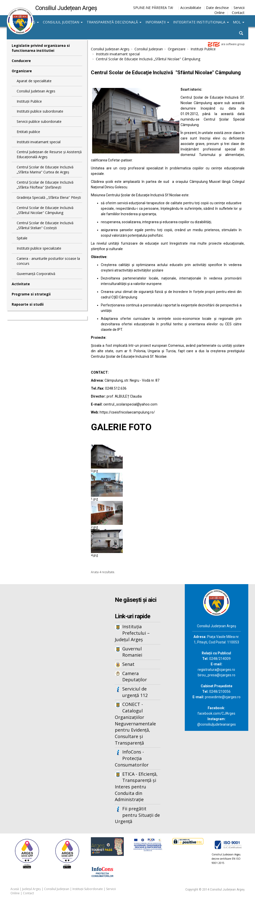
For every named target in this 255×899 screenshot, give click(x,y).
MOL (238, 22)
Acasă (14, 889)
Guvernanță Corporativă (36, 273)
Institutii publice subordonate (40, 111)
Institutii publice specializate (39, 248)
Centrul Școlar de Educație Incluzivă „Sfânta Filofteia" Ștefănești (45, 185)
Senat (128, 664)
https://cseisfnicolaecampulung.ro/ (127, 412)
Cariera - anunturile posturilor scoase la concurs (48, 261)
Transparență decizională (114, 22)
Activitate (21, 283)
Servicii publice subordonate (39, 121)
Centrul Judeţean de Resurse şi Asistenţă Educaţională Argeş (49, 154)
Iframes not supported (46, 666)
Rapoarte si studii (28, 304)
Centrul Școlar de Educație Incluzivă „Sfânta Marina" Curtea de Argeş (45, 169)
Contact (238, 12)
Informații (157, 22)
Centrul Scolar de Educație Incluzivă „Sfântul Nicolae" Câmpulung (45, 210)
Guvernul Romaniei (132, 652)
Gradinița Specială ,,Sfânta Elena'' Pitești (49, 197)
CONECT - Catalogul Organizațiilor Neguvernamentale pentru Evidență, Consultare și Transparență (135, 723)
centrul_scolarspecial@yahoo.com (130, 404)
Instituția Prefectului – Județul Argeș (132, 632)
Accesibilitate (190, 7)
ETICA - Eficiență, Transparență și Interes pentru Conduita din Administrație (136, 787)
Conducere (21, 60)
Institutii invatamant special (39, 141)
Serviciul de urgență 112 (135, 692)
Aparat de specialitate (34, 80)
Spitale (22, 238)
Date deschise (217, 7)
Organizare (22, 71)
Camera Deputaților (134, 676)
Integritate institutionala (201, 22)
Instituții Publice (29, 101)
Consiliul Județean (63, 22)
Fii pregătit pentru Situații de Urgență (137, 815)
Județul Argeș (24, 22)
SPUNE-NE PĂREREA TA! (153, 7)
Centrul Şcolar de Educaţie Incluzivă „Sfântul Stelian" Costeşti (45, 225)
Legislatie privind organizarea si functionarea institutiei (41, 48)
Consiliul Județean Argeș (110, 49)
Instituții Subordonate (87, 889)
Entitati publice (28, 131)
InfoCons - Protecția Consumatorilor (132, 758)
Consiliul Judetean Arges (36, 91)
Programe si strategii (31, 294)
